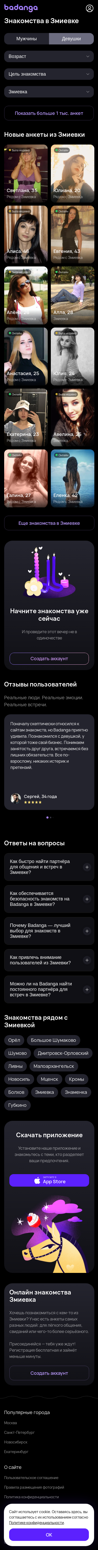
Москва (10, 1422)
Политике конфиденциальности (36, 1522)
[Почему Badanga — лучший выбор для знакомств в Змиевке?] (49, 931)
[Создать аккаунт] (49, 658)
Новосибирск (15, 1442)
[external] (49, 1180)
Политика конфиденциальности (31, 1496)
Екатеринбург (16, 1451)
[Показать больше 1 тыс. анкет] (49, 113)
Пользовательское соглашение (31, 1477)
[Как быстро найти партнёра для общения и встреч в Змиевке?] (49, 867)
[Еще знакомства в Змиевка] (49, 523)
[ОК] (49, 1534)
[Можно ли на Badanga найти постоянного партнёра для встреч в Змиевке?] (49, 989)
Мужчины (26, 38)
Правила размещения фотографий (34, 1487)
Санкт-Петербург (19, 1432)
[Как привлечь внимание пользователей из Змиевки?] (49, 960)
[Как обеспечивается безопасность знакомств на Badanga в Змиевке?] (49, 899)
